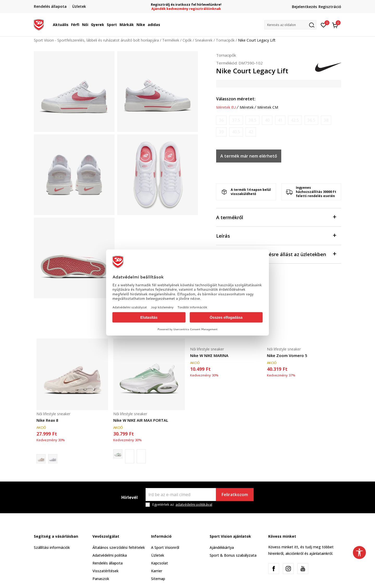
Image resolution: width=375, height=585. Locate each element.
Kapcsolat (159, 563)
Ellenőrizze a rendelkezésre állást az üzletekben (276, 253)
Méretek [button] (247, 107)
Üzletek (157, 555)
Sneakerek (204, 40)
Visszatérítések (105, 570)
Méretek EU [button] (226, 107)
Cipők (187, 40)
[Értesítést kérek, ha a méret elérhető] (221, 120)
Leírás (276, 235)
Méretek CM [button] (267, 107)
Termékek (170, 40)
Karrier (156, 570)
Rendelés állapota (107, 563)
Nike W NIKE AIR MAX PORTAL (140, 420)
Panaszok (100, 578)
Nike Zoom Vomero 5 (287, 355)
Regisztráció (329, 6)
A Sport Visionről (165, 547)
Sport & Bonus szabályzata (233, 555)
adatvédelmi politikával (194, 504)
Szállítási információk (52, 547)
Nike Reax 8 (47, 420)
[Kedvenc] (323, 25)
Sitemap (158, 578)
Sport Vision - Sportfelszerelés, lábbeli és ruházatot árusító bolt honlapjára (96, 40)
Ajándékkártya (222, 547)
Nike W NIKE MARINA (209, 355)
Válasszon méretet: (235, 98)
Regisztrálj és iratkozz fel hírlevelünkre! (187, 4)
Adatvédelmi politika (109, 555)
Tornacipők (225, 40)
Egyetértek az (182, 504)
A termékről (276, 216)
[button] (290, 24)
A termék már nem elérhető (248, 156)
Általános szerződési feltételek (118, 547)
